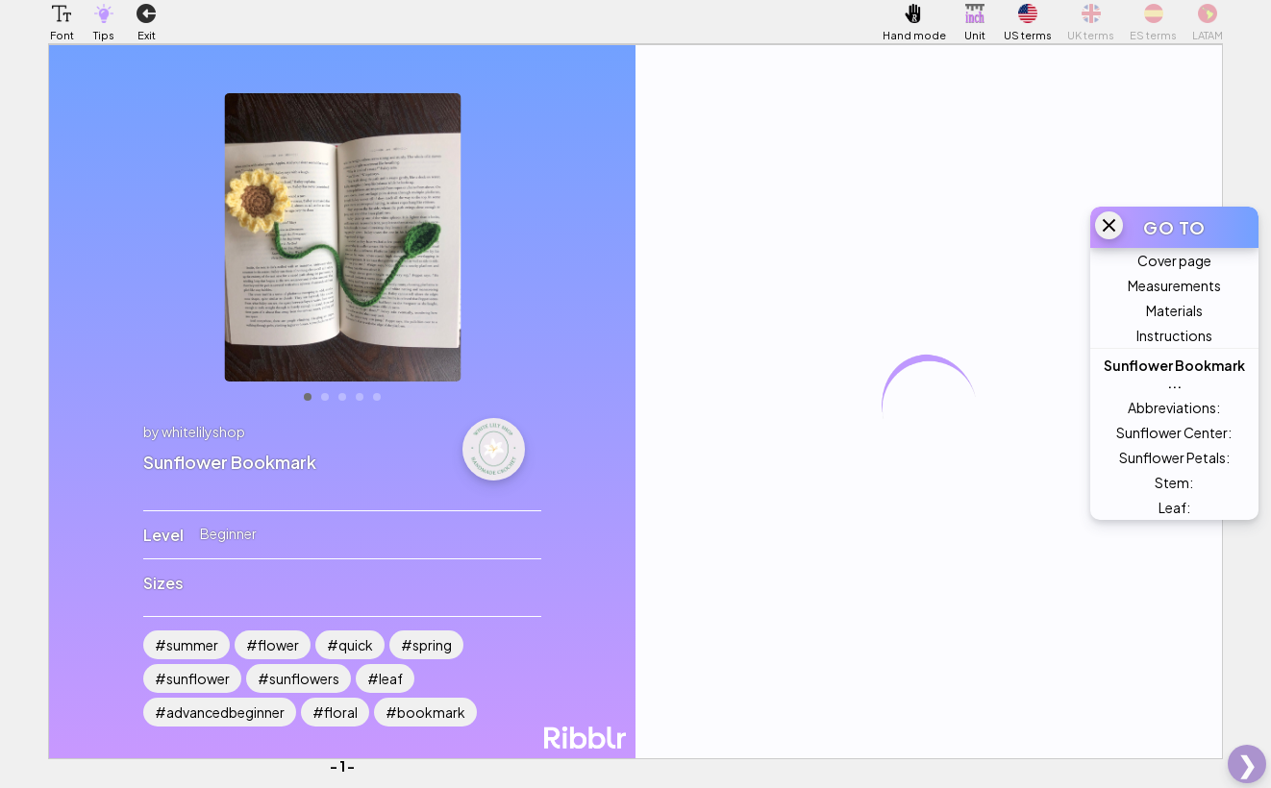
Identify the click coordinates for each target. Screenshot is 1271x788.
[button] (61, 13)
